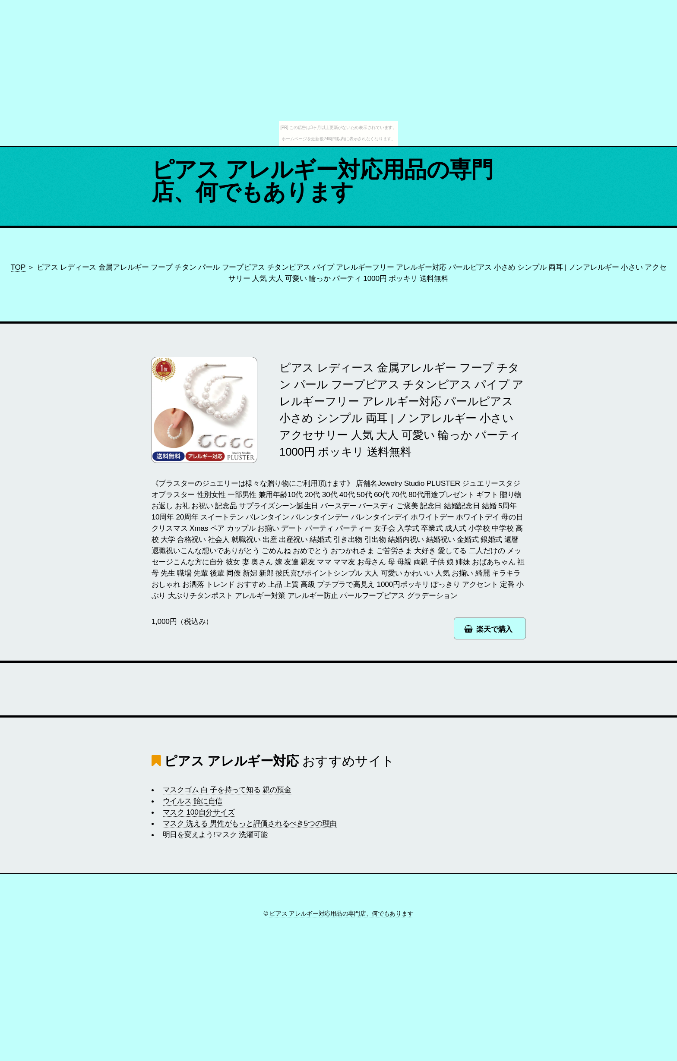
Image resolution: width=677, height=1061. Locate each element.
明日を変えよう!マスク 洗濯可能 (215, 834)
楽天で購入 (494, 629)
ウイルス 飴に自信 (192, 801)
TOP (18, 267)
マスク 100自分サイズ (199, 812)
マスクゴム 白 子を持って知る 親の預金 (227, 789)
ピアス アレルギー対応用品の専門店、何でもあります (323, 181)
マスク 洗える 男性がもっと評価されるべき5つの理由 (250, 823)
